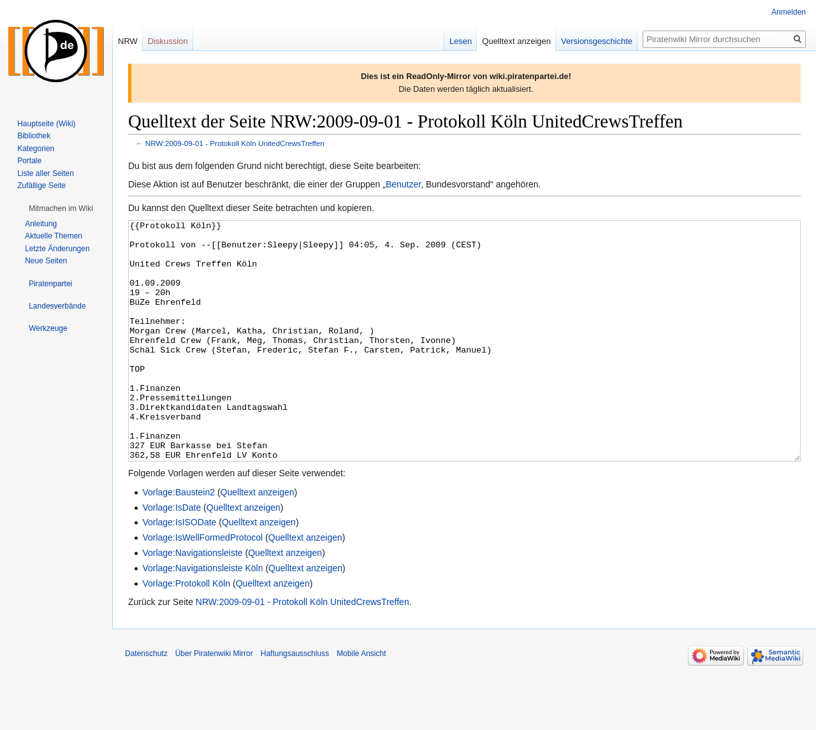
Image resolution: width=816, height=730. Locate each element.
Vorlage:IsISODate (179, 570)
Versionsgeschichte (596, 41)
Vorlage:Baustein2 (178, 540)
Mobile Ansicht (361, 701)
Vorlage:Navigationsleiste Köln (202, 616)
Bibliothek (33, 135)
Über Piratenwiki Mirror (214, 701)
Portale (29, 160)
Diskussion (168, 41)
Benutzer (403, 184)
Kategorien (35, 148)
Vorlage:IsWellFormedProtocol (202, 585)
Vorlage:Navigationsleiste (192, 600)
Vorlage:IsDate (171, 555)
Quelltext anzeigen (258, 540)
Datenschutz (146, 701)
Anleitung (41, 223)
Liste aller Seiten (45, 173)
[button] (61, 208)
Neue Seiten (46, 260)
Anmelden (788, 12)
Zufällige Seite (41, 185)
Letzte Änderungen (57, 248)
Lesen (460, 41)
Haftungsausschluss (295, 701)
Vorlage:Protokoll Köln (186, 631)
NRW (128, 41)
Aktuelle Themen (53, 235)
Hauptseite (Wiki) (46, 123)
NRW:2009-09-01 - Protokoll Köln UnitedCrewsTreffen (234, 143)
